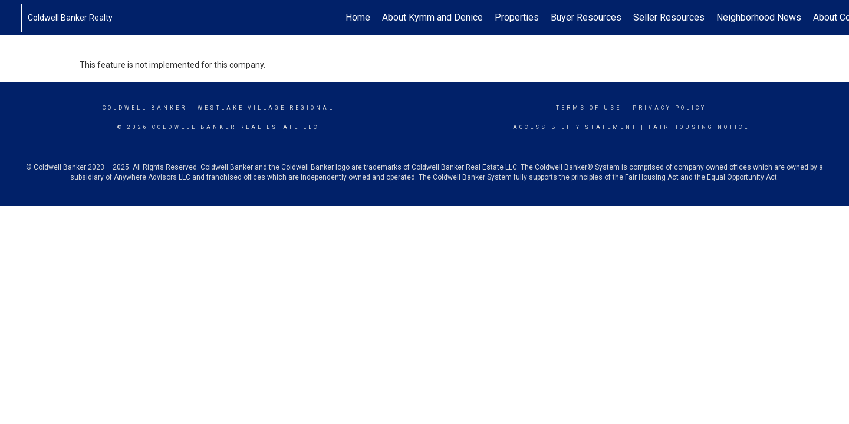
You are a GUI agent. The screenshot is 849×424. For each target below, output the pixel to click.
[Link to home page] (15, 17)
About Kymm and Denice (432, 17)
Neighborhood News (758, 17)
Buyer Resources (586, 17)
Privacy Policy (669, 108)
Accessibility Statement (575, 127)
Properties (517, 17)
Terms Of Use (588, 108)
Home (357, 17)
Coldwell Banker (145, 108)
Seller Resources (669, 17)
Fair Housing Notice (699, 127)
